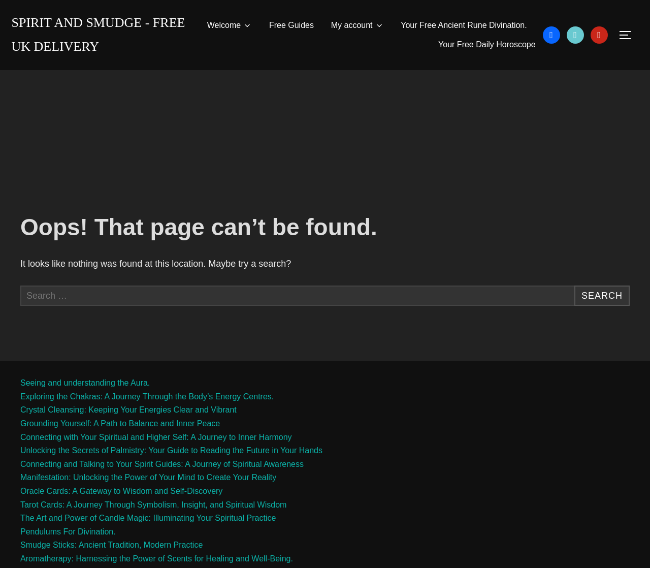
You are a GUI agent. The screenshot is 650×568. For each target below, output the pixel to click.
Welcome (229, 25)
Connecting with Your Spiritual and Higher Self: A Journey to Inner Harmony (156, 437)
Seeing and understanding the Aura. (85, 382)
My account (357, 25)
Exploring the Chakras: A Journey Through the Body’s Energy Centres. (147, 396)
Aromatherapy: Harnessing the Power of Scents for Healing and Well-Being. (156, 558)
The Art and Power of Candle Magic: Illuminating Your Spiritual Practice (148, 518)
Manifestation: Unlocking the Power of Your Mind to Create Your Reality (148, 477)
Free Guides (291, 25)
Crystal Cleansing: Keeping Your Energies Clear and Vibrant (128, 409)
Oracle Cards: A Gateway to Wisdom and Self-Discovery (121, 491)
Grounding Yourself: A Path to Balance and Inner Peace (120, 423)
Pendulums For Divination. (68, 531)
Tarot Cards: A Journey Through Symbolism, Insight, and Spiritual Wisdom (153, 504)
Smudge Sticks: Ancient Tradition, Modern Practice (111, 545)
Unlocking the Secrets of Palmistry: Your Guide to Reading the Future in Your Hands (171, 450)
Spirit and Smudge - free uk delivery (98, 34)
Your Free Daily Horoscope (487, 44)
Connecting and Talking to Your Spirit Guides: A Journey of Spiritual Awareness (162, 464)
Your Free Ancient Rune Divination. (464, 25)
